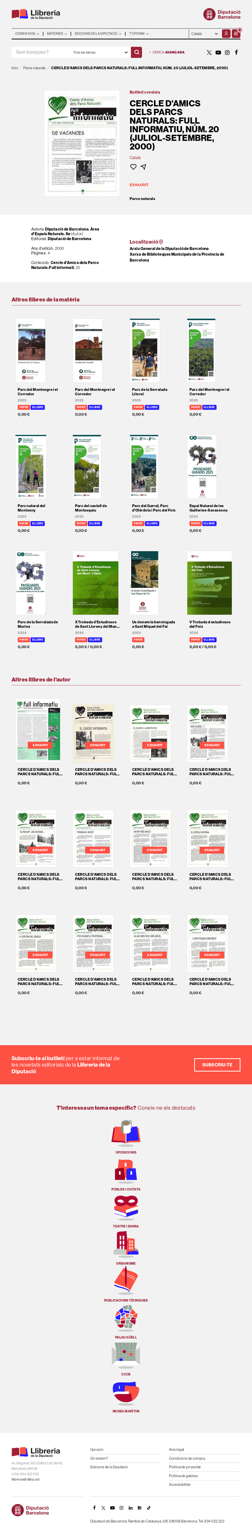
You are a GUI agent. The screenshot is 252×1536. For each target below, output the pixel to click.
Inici (15, 68)
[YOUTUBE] (218, 52)
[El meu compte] (226, 33)
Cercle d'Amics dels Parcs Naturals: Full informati (65, 265)
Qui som (96, 1449)
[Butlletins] (140, 1508)
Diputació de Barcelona (69, 238)
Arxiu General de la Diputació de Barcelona (169, 248)
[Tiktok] (149, 1508)
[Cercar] (136, 52)
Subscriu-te (217, 1065)
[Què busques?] (41, 52)
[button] (236, 33)
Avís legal (176, 1449)
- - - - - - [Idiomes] (205, 34)
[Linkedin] (131, 1508)
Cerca (167, 52)
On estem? (99, 1458)
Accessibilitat (179, 1484)
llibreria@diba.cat (26, 1479)
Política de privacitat (185, 1467)
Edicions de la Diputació (109, 1467)
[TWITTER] (209, 52)
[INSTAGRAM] (227, 52)
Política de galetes (183, 1475)
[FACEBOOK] (236, 52)
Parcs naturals (142, 199)
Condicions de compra (187, 1458)
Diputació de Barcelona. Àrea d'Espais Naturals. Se (65, 231)
